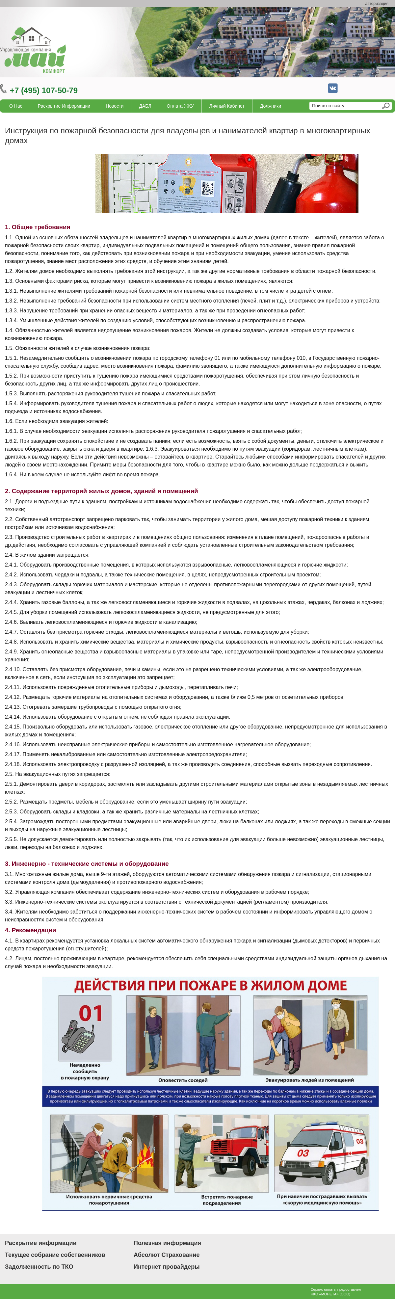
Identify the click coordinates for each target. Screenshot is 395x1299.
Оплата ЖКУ (180, 106)
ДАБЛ (145, 106)
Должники (270, 106)
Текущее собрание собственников (55, 1255)
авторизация (376, 4)
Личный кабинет (227, 106)
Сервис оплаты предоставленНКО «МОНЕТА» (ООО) (336, 1291)
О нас (15, 106)
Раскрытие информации (64, 106)
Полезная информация (167, 1243)
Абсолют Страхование (167, 1255)
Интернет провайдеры (167, 1266)
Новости (114, 106)
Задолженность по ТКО (39, 1266)
